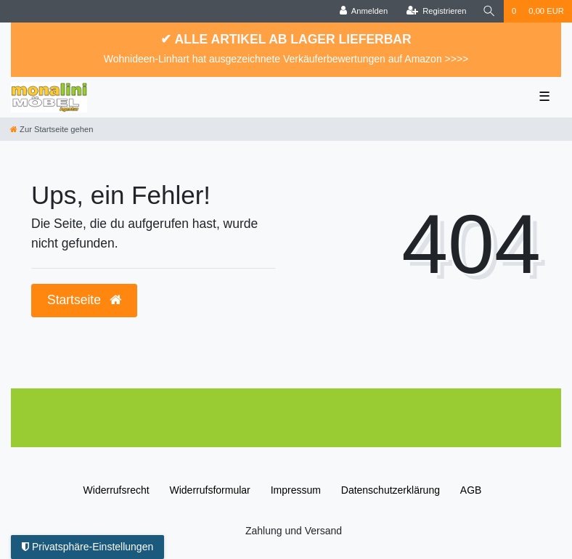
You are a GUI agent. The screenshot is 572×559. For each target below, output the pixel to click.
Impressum (296, 490)
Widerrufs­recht (116, 490)
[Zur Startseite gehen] (51, 129)
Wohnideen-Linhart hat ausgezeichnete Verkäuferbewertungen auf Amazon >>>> (286, 59)
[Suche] (489, 11)
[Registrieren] (436, 11)
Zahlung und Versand (293, 530)
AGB (471, 490)
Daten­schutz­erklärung (390, 490)
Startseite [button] (84, 300)
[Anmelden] (364, 11)
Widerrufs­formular (210, 490)
